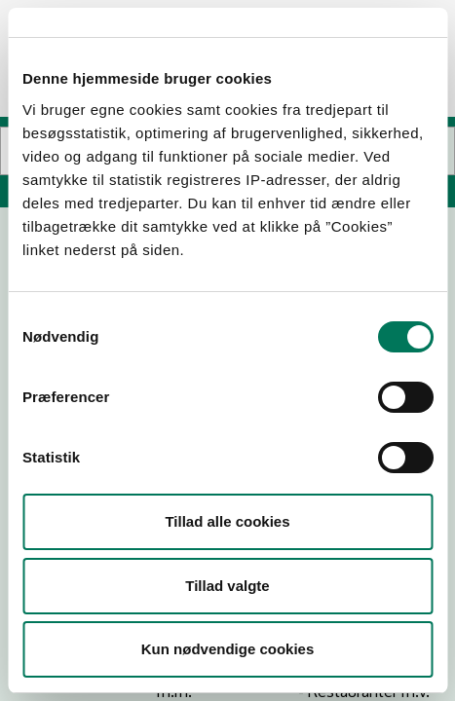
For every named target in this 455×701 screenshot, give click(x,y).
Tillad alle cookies (227, 521)
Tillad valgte (227, 585)
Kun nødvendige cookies (228, 649)
